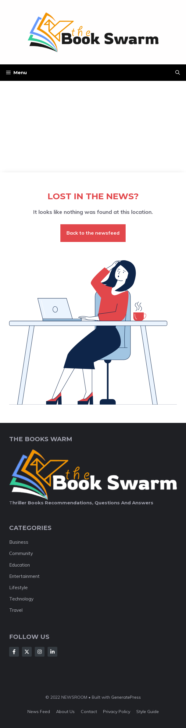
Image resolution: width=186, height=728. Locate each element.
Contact (89, 711)
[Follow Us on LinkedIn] (52, 652)
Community (21, 553)
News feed (38, 711)
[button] (177, 72)
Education (19, 565)
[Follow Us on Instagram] (40, 652)
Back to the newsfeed (93, 233)
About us (65, 711)
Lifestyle (18, 587)
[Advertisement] (93, 126)
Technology (21, 599)
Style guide (147, 711)
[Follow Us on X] (27, 652)
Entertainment (24, 576)
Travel (16, 610)
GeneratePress (126, 697)
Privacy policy (116, 711)
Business (18, 542)
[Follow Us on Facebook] (14, 652)
